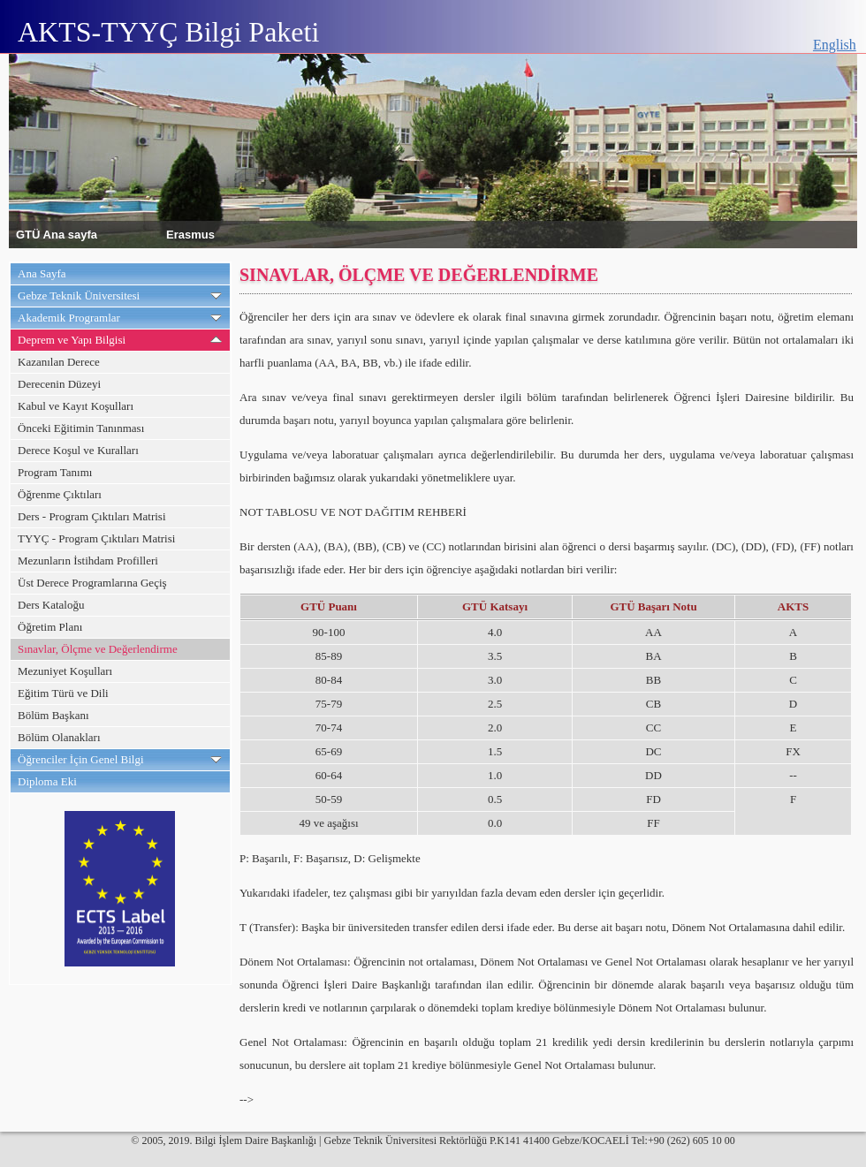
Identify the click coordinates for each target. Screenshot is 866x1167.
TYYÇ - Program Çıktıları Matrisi (96, 538)
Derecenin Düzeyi (59, 383)
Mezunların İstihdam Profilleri (88, 560)
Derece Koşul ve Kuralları (78, 450)
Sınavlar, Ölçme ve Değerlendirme (98, 648)
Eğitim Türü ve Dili (63, 693)
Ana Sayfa (42, 273)
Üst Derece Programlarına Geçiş (92, 582)
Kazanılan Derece (59, 361)
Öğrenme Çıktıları (60, 494)
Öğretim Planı (50, 626)
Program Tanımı (55, 472)
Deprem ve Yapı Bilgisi (71, 339)
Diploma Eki (47, 781)
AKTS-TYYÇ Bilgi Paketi (168, 32)
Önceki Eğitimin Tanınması (81, 428)
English (834, 44)
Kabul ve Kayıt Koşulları (75, 406)
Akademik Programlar (69, 317)
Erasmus (190, 233)
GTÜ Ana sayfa (56, 233)
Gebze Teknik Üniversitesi (79, 295)
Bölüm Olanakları (59, 737)
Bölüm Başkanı (53, 715)
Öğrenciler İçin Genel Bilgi (81, 759)
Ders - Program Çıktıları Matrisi (92, 516)
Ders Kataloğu (51, 604)
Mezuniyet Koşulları (65, 671)
